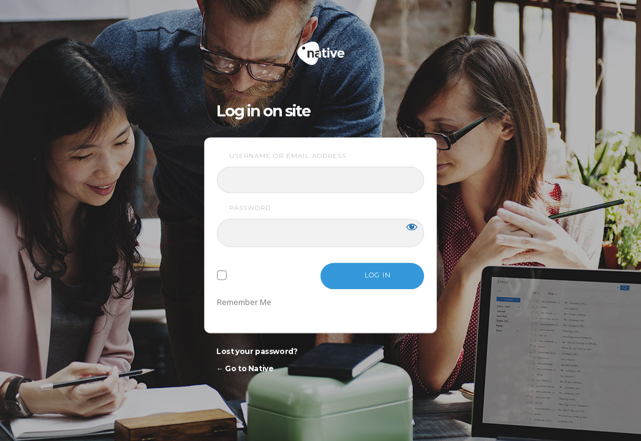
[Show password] (412, 226)
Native (367, 48)
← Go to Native (244, 368)
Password (250, 208)
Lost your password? (256, 351)
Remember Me (244, 301)
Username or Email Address (287, 156)
